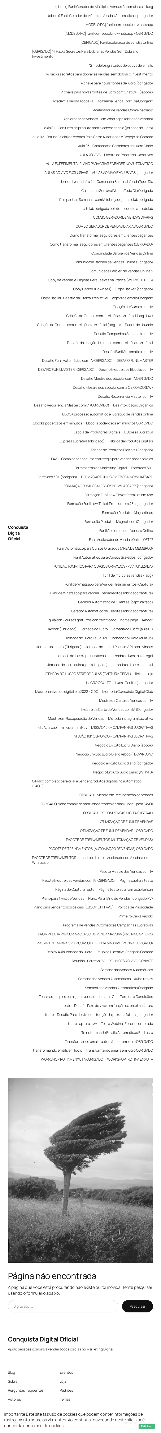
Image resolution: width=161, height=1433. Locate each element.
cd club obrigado (140, 199)
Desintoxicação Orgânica (133, 405)
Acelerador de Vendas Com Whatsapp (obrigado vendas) (108, 118)
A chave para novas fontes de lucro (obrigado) (117, 83)
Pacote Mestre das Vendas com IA (126, 871)
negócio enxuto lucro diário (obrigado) (122, 763)
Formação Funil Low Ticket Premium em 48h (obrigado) (110, 503)
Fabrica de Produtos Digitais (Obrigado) (122, 449)
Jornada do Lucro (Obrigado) (58, 646)
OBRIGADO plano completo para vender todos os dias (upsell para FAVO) (96, 803)
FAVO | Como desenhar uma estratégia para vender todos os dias (102, 458)
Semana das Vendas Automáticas (126, 969)
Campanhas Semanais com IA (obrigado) (91, 199)
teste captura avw (82, 1023)
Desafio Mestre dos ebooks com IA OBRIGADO (117, 378)
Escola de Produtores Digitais (97, 432)
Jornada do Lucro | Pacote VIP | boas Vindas (119, 646)
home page (129, 620)
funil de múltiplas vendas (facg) (128, 575)
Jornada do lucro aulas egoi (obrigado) (77, 664)
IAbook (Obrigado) (62, 629)
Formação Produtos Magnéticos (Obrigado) (118, 521)
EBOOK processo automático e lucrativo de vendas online (107, 414)
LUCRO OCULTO (98, 682)
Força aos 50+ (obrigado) (57, 476)
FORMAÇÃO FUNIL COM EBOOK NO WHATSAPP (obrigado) (108, 485)
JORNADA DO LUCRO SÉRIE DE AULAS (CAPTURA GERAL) (87, 673)
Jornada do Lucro (94, 629)
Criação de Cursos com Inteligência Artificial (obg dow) (109, 315)
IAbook (147, 620)
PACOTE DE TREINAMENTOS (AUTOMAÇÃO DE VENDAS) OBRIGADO (101, 848)
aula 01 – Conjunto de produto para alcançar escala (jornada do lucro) (98, 127)
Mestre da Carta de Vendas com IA (126, 700)
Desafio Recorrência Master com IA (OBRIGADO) (71, 405)
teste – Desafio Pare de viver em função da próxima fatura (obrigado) (99, 1014)
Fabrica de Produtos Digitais (131, 441)
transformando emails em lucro (57, 1050)
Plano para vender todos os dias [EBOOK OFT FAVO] (74, 907)
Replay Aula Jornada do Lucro (69, 951)
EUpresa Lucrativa (138, 432)
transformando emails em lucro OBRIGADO (119, 1050)
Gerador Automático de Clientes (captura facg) (115, 602)
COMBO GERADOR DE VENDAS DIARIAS (123, 217)
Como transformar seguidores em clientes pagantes (111, 235)
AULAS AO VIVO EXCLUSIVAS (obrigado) (122, 172)
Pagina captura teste (136, 880)
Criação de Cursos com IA (133, 306)
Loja (150, 673)
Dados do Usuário (139, 324)
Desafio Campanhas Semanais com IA (123, 333)
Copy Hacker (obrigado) (134, 289)
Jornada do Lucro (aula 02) (86, 638)
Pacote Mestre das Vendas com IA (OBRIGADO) (79, 880)
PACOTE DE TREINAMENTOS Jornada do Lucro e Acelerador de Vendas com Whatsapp (90, 860)
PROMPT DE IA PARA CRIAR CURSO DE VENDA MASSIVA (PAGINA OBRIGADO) (95, 943)
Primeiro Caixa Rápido (136, 916)
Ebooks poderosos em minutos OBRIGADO (119, 423)
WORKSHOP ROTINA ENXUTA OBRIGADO (72, 1059)
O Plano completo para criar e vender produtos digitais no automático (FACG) (87, 783)
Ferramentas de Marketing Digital (100, 467)
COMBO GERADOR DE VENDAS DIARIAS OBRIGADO (114, 226)
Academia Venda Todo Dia (73, 101)
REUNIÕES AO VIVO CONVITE (131, 960)
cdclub (147, 208)
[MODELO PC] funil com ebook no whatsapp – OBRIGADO (108, 33)
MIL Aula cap (47, 727)
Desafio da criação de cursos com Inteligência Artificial (110, 342)
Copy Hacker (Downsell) (92, 289)
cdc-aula (131, 208)
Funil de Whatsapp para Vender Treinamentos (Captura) (109, 584)
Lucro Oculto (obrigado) (134, 682)
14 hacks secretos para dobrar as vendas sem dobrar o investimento (99, 74)
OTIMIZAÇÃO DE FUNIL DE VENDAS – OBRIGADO (116, 830)
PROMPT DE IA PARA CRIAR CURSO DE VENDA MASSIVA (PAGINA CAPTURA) (95, 934)
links (139, 673)
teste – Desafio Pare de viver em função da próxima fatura (107, 1005)
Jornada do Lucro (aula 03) (132, 638)
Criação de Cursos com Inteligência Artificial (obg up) (79, 324)
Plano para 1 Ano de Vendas (63, 898)
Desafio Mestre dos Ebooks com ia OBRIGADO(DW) (113, 387)
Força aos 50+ (142, 467)
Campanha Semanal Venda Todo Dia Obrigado (117, 190)
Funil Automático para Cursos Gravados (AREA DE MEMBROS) (105, 548)
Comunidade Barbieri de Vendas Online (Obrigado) (113, 262)
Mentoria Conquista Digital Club (127, 691)
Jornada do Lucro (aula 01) (132, 629)
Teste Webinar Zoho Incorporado (127, 1023)
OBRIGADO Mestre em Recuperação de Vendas (116, 794)
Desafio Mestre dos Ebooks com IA (126, 369)
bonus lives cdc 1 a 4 (77, 181)
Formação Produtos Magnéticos (127, 512)
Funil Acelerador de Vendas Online (126, 530)
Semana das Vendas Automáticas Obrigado (119, 987)
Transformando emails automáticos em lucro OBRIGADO (109, 1041)
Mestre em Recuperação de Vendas (76, 718)
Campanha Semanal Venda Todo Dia (125, 181)
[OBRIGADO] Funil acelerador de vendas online (116, 42)
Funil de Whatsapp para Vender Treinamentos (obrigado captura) (101, 593)
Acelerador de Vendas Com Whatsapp (123, 110)
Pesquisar (137, 1306)
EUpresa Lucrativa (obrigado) (82, 441)
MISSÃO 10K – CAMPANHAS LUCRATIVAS (122, 727)
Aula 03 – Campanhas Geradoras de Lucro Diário (115, 145)
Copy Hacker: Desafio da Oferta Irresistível (74, 298)
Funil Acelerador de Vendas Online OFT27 (121, 539)
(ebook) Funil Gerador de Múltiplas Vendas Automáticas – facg (104, 6)
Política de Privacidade (135, 907)
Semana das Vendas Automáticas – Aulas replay (115, 978)
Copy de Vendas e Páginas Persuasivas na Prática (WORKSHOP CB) (100, 280)
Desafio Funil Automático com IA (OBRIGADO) (77, 360)
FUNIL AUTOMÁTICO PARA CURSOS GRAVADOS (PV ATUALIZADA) (103, 566)
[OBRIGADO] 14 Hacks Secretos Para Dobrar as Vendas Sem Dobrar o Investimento (85, 54)
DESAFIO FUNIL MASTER (135, 360)
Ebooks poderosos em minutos (57, 423)
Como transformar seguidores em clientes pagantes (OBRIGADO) (101, 244)
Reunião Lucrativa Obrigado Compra (124, 951)
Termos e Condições (136, 996)
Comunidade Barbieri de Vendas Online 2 (121, 271)
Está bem (146, 1426)
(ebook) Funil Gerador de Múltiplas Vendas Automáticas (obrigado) (100, 15)
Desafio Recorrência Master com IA (125, 396)
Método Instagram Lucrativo (130, 718)
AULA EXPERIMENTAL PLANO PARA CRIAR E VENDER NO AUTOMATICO (99, 163)
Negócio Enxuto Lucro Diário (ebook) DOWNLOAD (114, 754)
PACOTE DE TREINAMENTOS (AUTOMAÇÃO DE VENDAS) (109, 839)
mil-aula (67, 727)
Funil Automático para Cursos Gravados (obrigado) (113, 557)
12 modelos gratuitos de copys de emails (121, 65)
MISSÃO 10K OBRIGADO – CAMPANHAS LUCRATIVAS (113, 736)
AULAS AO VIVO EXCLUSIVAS (66, 172)
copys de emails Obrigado (132, 298)
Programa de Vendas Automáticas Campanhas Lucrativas (108, 925)
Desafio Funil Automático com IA (128, 351)
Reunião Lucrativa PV (88, 960)
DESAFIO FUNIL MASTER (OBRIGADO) (66, 369)
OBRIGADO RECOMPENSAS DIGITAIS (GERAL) (118, 812)
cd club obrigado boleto (101, 208)
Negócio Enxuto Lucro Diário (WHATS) (123, 772)
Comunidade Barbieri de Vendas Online (122, 253)
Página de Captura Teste (75, 889)
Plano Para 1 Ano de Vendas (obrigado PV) (120, 898)
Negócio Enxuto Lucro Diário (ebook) (124, 745)
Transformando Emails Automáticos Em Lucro (117, 1032)
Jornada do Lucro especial (132, 664)
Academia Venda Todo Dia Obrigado (125, 101)
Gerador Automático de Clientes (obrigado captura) (112, 611)
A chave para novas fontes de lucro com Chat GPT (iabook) (107, 92)
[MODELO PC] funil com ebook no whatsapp (118, 24)
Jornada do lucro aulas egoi (131, 655)
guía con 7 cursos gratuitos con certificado (82, 620)
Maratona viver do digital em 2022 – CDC (66, 691)
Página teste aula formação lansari (126, 889)
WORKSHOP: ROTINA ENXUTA (130, 1059)
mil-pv (82, 727)
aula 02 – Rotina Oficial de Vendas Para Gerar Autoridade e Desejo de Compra (92, 136)
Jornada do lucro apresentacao (81, 655)
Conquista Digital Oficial (18, 532)
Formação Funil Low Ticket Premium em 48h (119, 494)
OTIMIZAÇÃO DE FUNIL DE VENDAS (126, 821)
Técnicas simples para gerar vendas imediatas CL (77, 996)
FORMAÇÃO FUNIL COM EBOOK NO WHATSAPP (117, 476)
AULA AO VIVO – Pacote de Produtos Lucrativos (116, 154)
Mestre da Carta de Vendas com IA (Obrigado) (117, 709)
